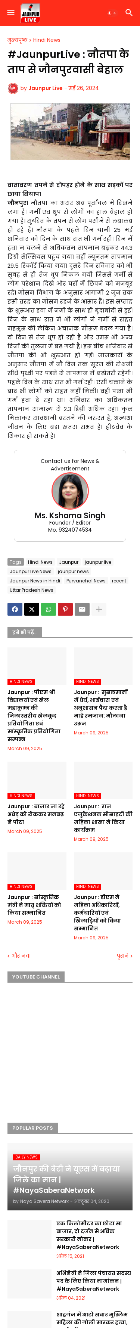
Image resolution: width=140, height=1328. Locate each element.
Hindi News (46, 40)
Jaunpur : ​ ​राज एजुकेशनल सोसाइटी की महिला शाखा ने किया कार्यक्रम (103, 818)
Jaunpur (68, 562)
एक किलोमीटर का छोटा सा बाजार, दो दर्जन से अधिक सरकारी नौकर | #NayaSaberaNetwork (89, 1235)
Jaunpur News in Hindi (35, 581)
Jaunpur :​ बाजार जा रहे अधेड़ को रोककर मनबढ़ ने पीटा (36, 814)
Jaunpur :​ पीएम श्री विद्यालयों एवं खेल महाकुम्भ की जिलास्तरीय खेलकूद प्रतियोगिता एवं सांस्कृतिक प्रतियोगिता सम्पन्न (33, 715)
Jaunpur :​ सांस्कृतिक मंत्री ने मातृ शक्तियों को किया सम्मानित (34, 905)
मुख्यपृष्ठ (17, 40)
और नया (21, 956)
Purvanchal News (86, 581)
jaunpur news (73, 571)
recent (119, 581)
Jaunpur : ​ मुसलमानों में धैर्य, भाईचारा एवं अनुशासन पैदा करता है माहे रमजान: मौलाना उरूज (101, 707)
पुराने (122, 956)
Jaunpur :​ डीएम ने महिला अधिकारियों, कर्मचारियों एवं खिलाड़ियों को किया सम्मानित (97, 912)
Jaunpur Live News (31, 571)
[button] (10, 13)
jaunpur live (98, 562)
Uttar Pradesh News (31, 590)
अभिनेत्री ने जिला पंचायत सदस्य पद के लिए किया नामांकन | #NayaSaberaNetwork (93, 1281)
